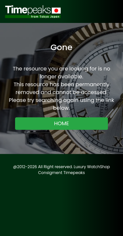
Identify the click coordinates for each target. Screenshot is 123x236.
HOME (61, 123)
